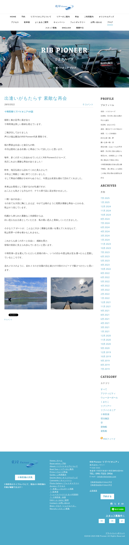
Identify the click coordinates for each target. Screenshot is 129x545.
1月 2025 (105, 202)
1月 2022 (105, 298)
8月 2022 (105, 273)
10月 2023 (106, 248)
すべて (104, 389)
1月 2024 (105, 239)
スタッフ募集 (51, 28)
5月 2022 (105, 281)
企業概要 (93, 491)
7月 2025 (105, 198)
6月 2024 (105, 227)
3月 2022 (105, 289)
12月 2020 (106, 335)
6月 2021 (105, 318)
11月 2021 (106, 306)
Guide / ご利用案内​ (58, 475)
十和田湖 (105, 414)
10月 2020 (106, 343)
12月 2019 (106, 352)
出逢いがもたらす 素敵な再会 (35, 98)
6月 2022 (105, 277)
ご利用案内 (89, 17)
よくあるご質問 (41, 22)
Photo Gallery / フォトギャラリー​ (64, 483)
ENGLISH (66, 28)
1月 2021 (105, 331)
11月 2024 (106, 210)
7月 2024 (105, 223)
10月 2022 (106, 268)
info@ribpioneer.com (106, 476)
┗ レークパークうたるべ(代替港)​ (64, 494)
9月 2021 (105, 310)
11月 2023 (106, 243)
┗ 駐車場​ (54, 492)
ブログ (110, 22)
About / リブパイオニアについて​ (64, 466)
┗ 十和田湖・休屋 (58, 497)
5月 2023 (105, 260)
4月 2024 (105, 231)
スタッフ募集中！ (115, 515)
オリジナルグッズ (106, 17)
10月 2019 (106, 356)
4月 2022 (105, 285)
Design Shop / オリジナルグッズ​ (64, 477)
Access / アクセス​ (57, 486)
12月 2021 (106, 302)
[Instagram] (111, 504)
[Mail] (122, 504)
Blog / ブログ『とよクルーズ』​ (63, 506)
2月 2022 (105, 293)
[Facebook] (119, 504)
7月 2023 (105, 252)
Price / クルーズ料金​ (59, 472)
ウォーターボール (109, 397)
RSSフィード (109, 438)
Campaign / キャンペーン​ (61, 480)
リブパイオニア (108, 410)
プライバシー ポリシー (115, 533)
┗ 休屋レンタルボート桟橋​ (61, 489)
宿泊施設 (105, 418)
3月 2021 (105, 327)
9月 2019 (105, 360)
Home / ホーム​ (56, 460)
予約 (23, 17)
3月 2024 (105, 235)
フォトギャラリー (77, 22)
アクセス (15, 22)
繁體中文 (80, 28)
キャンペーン (59, 22)
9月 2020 (105, 348)
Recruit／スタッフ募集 (60, 508)
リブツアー (106, 405)
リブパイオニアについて (40, 17)
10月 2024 (106, 214)
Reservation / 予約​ (58, 463)
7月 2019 (105, 368)
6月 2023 (105, 256)
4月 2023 (105, 264)
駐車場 (27, 22)
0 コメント (88, 104)
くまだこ (105, 401)
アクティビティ (108, 393)
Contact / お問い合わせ (60, 503)
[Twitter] (115, 504)
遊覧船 (104, 430)
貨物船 (104, 426)
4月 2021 (105, 323)
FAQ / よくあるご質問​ (59, 500)
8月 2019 (105, 364)
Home (13, 17)
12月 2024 (106, 206)
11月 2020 (106, 339)
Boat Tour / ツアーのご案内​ (62, 469)
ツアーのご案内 (63, 17)
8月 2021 (105, 314)
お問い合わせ (96, 22)
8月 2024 (105, 218)
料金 (77, 17)
